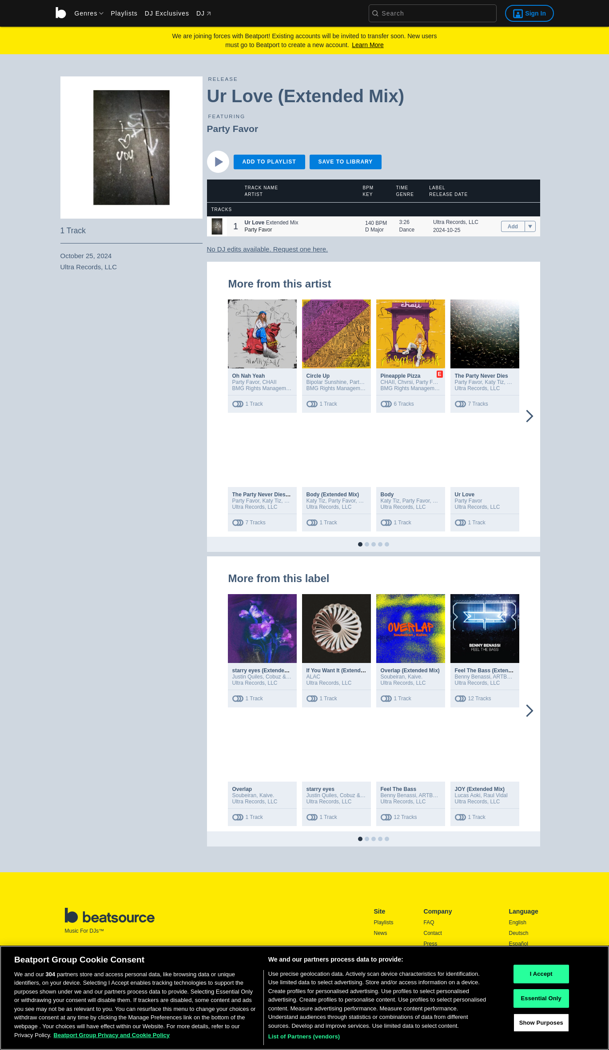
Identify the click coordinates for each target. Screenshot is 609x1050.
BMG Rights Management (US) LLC (348, 388)
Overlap (242, 789)
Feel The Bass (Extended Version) (498, 670)
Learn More (368, 44)
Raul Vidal (495, 795)
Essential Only (541, 1001)
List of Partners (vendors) (304, 1040)
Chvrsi (405, 382)
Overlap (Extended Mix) (410, 670)
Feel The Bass (399, 789)
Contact (433, 933)
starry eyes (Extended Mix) (266, 670)
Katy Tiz (494, 382)
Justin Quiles (247, 677)
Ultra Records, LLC (455, 222)
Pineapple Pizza (401, 376)
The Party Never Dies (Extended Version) (283, 494)
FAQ (429, 922)
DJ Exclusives (167, 13)
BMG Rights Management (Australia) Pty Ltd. (285, 388)
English (517, 922)
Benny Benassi (472, 677)
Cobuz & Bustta (284, 677)
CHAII (270, 382)
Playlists (124, 13)
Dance (407, 230)
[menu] (86, 13)
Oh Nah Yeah (248, 376)
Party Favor (233, 129)
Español (518, 944)
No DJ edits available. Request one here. (267, 249)
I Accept (541, 977)
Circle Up (318, 376)
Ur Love (465, 494)
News (380, 933)
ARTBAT (503, 677)
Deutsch (519, 933)
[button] (217, 226)
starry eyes (320, 789)
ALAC (313, 677)
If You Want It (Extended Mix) (342, 670)
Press (431, 944)
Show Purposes (541, 1025)
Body (387, 494)
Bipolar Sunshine (326, 382)
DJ (203, 13)
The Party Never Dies (481, 376)
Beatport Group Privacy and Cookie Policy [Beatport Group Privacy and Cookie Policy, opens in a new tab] (112, 1038)
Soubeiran (393, 677)
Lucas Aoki (468, 795)
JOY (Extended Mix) (480, 789)
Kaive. (415, 677)
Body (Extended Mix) (332, 494)
